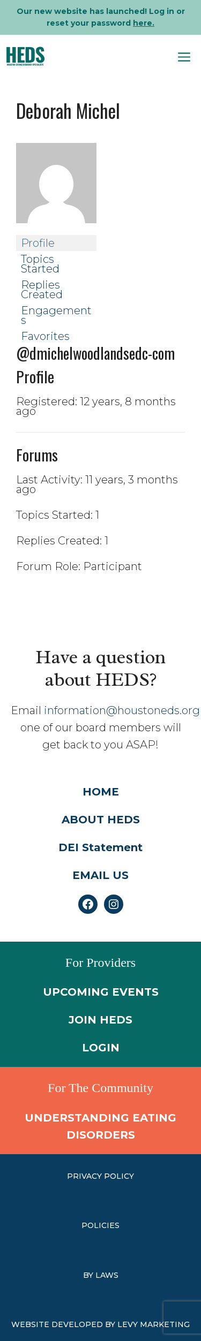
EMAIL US (100, 875)
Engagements (56, 315)
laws (106, 1275)
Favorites (45, 336)
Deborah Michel (68, 110)
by (89, 1275)
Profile (38, 243)
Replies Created (42, 289)
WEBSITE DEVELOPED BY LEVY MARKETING (100, 1324)
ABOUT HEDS (101, 819)
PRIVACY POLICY (100, 1176)
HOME (101, 791)
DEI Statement (100, 847)
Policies (100, 1225)
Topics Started (40, 264)
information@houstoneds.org (122, 710)
